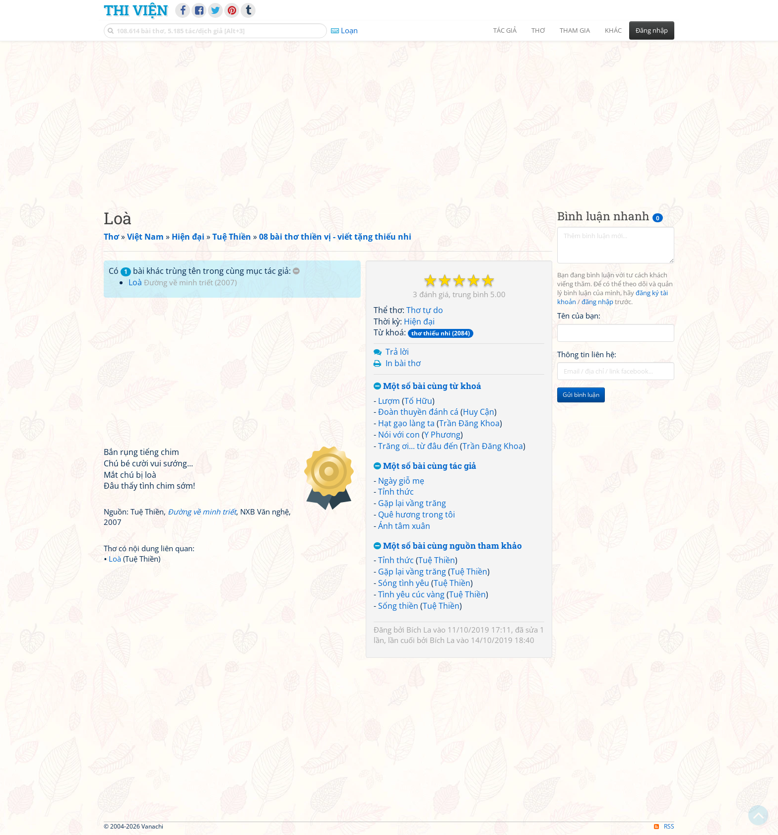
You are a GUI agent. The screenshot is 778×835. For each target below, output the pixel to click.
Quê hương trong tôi (416, 514)
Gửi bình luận (581, 394)
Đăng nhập (652, 30)
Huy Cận (478, 411)
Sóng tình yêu (403, 583)
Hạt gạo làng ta (406, 423)
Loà (135, 282)
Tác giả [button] (505, 30)
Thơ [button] (538, 30)
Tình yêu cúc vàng (411, 594)
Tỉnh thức (396, 491)
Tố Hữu (418, 400)
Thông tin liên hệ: (586, 354)
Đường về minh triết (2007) (190, 282)
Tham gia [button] (575, 30)
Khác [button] (613, 30)
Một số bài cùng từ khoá (427, 386)
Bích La (418, 630)
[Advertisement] (389, 116)
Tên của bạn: (578, 316)
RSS (664, 826)
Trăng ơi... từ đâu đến (418, 446)
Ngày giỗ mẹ (401, 480)
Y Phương (442, 434)
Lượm (389, 400)
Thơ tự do (424, 310)
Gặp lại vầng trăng (412, 503)
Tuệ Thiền (436, 560)
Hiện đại (419, 321)
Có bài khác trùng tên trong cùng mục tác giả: (204, 270)
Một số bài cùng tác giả (425, 466)
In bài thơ (403, 363)
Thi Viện (136, 9)
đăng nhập (597, 302)
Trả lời (397, 351)
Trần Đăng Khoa (469, 423)
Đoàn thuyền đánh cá (418, 411)
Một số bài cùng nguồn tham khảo (448, 546)
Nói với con (399, 434)
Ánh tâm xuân (404, 525)
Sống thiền (398, 605)
